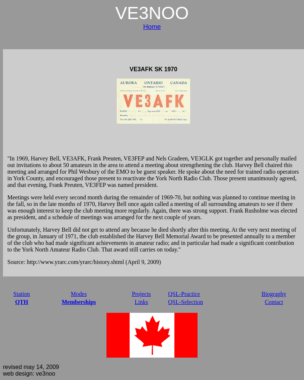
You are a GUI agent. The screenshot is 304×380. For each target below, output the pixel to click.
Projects (141, 294)
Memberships (79, 302)
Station (21, 294)
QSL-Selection (185, 302)
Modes (79, 294)
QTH (21, 302)
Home (152, 26)
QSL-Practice (184, 294)
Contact (274, 302)
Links (141, 302)
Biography (273, 294)
